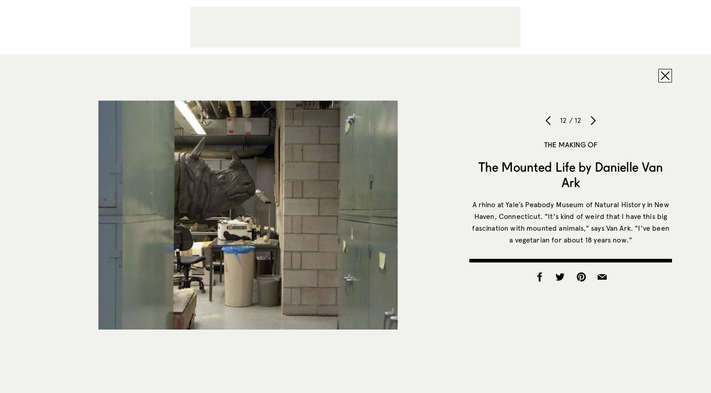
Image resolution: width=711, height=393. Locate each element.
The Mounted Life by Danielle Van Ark (570, 174)
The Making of (570, 145)
